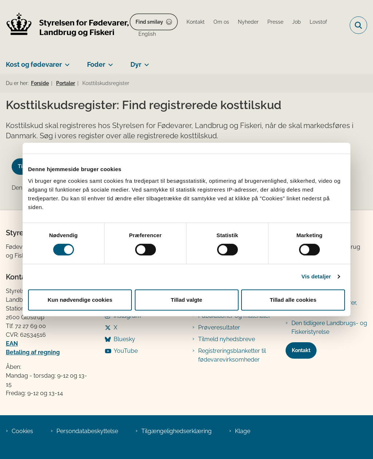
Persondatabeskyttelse (87, 431)
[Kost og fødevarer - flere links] (66, 62)
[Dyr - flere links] (145, 62)
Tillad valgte (186, 300)
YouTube (126, 350)
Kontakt (301, 350)
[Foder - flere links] (109, 62)
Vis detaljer (316, 276)
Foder (96, 64)
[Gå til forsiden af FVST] (65, 25)
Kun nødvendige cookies (80, 300)
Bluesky (124, 339)
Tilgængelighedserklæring (176, 431)
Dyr (135, 64)
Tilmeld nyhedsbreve (226, 339)
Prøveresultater (219, 327)
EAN (12, 343)
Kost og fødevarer (34, 64)
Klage (242, 431)
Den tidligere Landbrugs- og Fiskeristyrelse (329, 327)
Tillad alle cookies (293, 300)
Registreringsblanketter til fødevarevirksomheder (232, 355)
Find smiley (149, 22)
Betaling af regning (33, 352)
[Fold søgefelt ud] (358, 25)
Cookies (22, 431)
